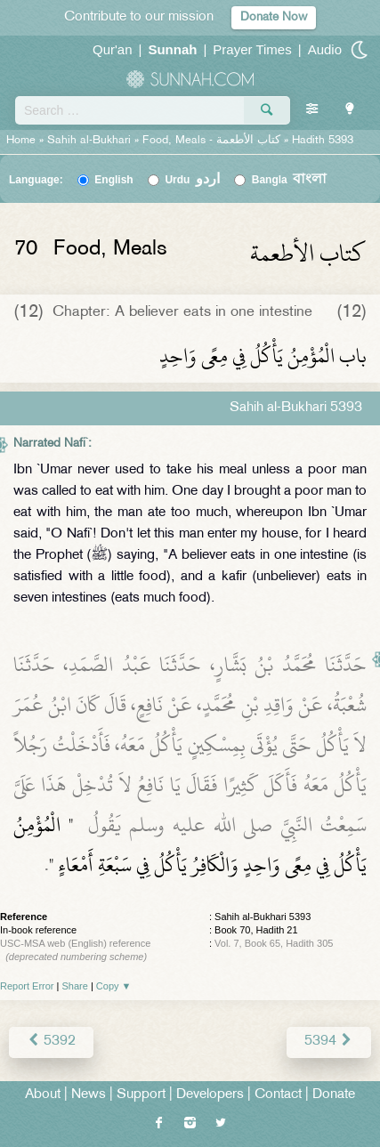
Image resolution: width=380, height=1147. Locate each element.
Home (21, 140)
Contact (278, 1095)
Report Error (27, 986)
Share (75, 986)
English (113, 180)
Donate (333, 1095)
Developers (210, 1095)
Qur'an (113, 49)
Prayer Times (252, 49)
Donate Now (273, 17)
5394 (328, 1041)
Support (141, 1095)
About (43, 1095)
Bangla (289, 180)
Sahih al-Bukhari (89, 140)
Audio (325, 49)
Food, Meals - (213, 140)
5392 (51, 1041)
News (88, 1095)
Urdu (192, 180)
